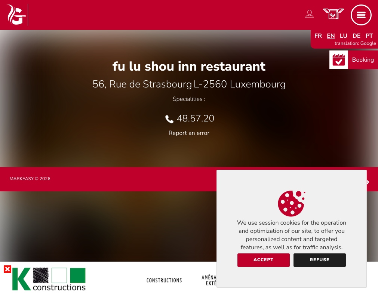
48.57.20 (196, 118)
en (331, 36)
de (357, 36)
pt (369, 36)
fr (318, 36)
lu (343, 36)
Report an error (189, 133)
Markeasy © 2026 (30, 179)
